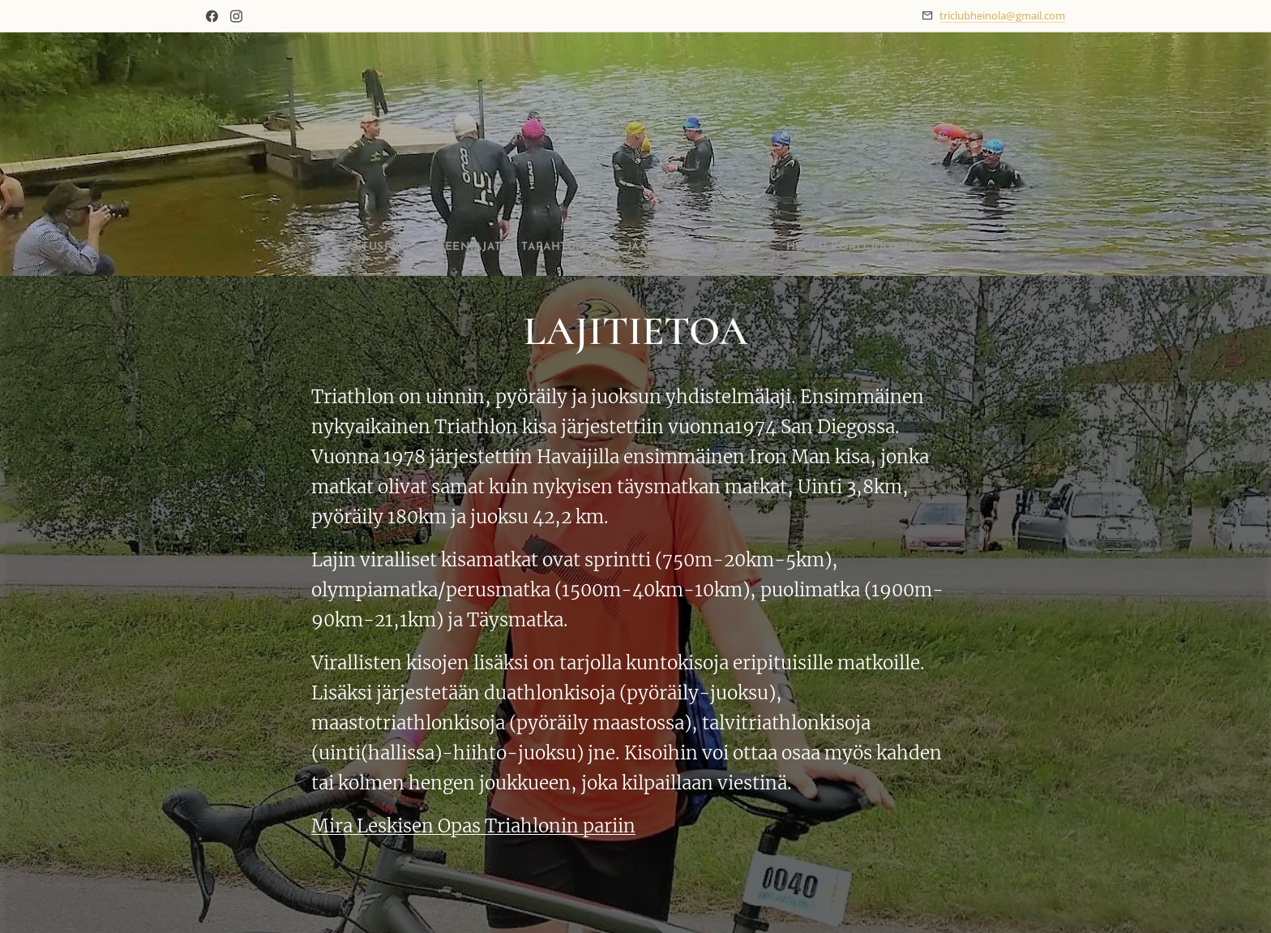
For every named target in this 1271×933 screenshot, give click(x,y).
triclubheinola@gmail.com (1002, 15)
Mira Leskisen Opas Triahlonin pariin (473, 825)
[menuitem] (346, 247)
